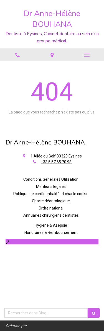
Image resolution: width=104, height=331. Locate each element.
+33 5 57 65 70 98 (56, 162)
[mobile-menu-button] (86, 54)
